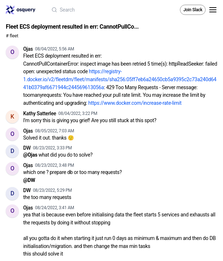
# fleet (12, 35)
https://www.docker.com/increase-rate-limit (134, 103)
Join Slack (192, 9)
